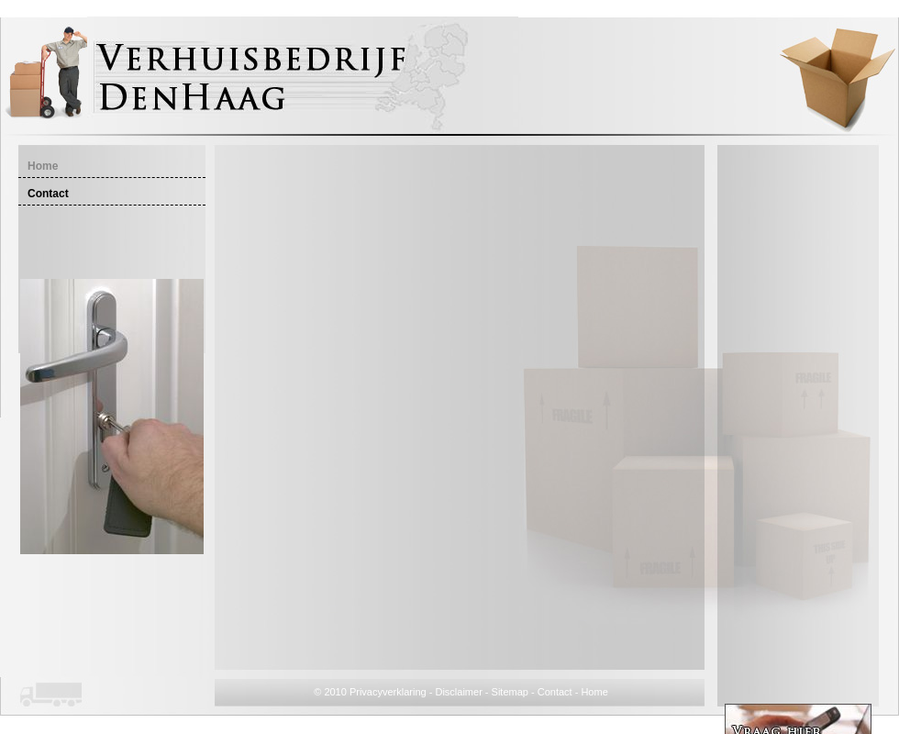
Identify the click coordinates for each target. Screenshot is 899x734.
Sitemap (510, 691)
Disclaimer (458, 691)
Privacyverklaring (388, 691)
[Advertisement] (798, 425)
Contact (555, 691)
